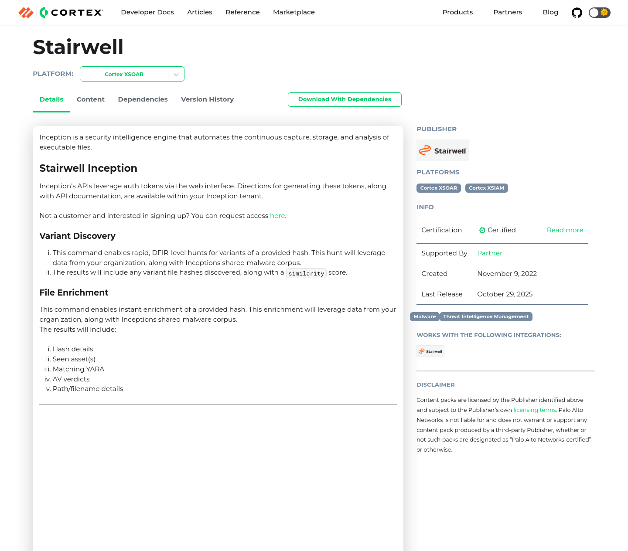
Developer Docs (147, 12)
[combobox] (85, 75)
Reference (242, 12)
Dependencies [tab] (143, 99)
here (277, 215)
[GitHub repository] (577, 13)
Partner (489, 253)
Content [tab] (91, 99)
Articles (199, 12)
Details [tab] (51, 99)
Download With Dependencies (344, 98)
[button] (600, 12)
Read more (565, 230)
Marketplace (294, 12)
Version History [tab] (207, 99)
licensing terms (534, 410)
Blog (551, 12)
